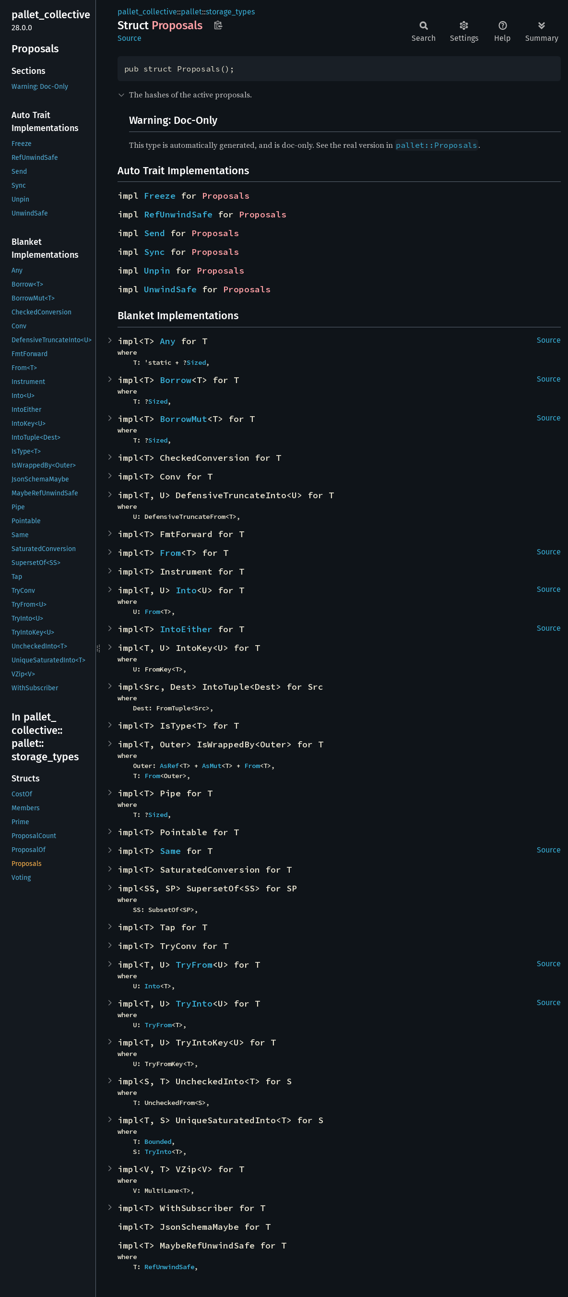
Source (130, 38)
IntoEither (186, 629)
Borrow (175, 379)
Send (154, 233)
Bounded (157, 1141)
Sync (154, 251)
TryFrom (194, 964)
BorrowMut (183, 418)
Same (170, 850)
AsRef (169, 765)
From (170, 552)
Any (168, 341)
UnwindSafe (170, 289)
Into (186, 590)
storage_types (230, 11)
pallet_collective (147, 11)
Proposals (225, 195)
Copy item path (218, 25)
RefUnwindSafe (178, 214)
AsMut (211, 765)
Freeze (160, 195)
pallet (191, 11)
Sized (196, 362)
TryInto (194, 1003)
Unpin (157, 270)
